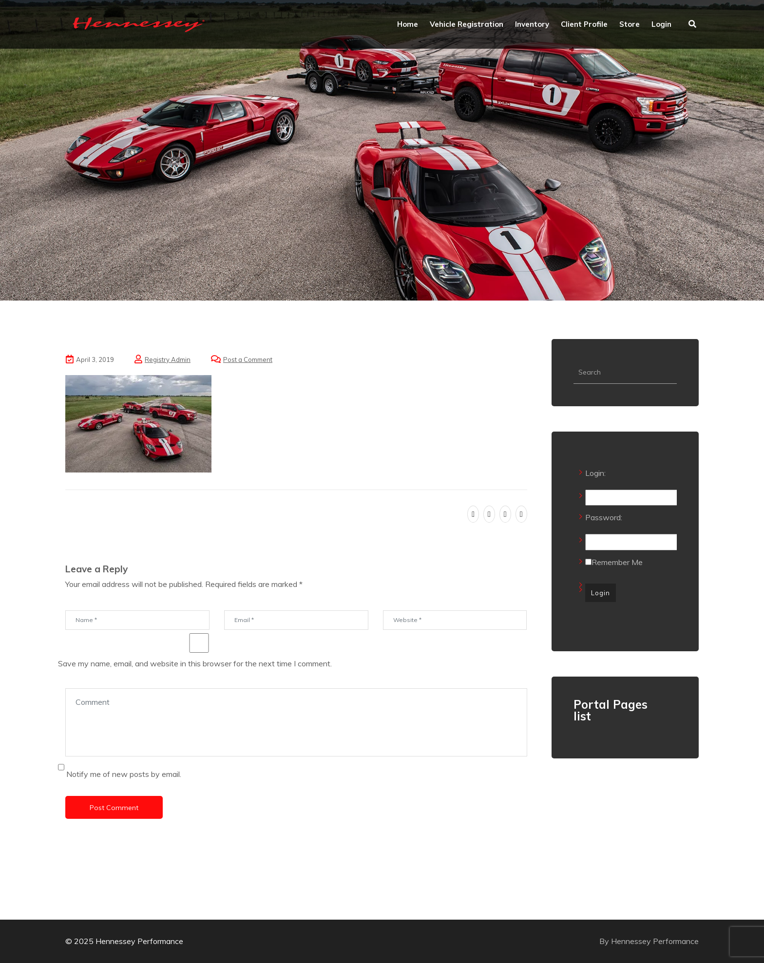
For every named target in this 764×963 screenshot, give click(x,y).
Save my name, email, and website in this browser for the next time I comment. (195, 663)
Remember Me (614, 562)
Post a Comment (247, 359)
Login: (595, 473)
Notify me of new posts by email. (123, 774)
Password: (603, 517)
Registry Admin (168, 359)
